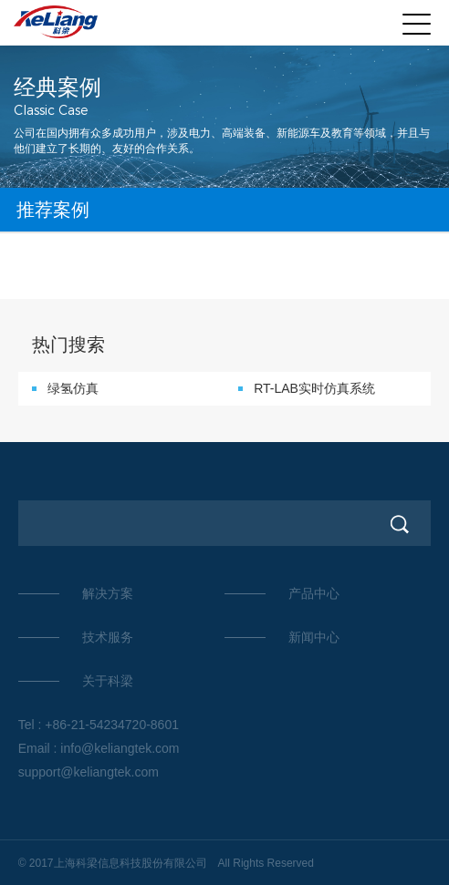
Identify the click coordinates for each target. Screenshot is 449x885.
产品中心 (313, 593)
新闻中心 (313, 637)
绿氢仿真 (73, 388)
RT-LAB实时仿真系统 (314, 388)
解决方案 (107, 593)
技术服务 (107, 637)
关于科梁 (107, 680)
